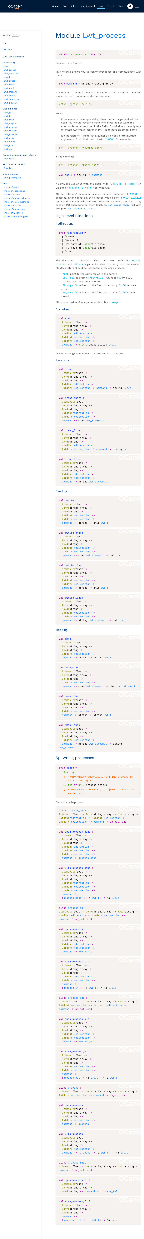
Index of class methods (16, 202)
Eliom (74, 6)
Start (120, 6)
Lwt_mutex (10, 81)
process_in (75, 904)
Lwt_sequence (12, 99)
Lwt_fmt (8, 145)
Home (55, 6)
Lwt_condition (11, 73)
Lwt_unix (9, 138)
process (73, 1084)
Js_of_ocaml (88, 6)
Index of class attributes (17, 198)
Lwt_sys (8, 149)
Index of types (11, 187)
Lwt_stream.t (95, 417)
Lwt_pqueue (10, 102)
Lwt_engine (10, 123)
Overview (7, 49)
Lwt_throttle (10, 130)
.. (96, 54)
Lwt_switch (10, 95)
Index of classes (12, 205)
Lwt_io (7, 116)
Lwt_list (8, 77)
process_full (77, 1159)
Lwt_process (10, 127)
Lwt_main (9, 119)
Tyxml (110, 6)
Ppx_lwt (8, 168)
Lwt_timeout (11, 134)
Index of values (12, 194)
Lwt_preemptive (12, 177)
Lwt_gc (8, 112)
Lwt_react (9, 158)
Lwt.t (112, 341)
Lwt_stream (10, 91)
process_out (76, 994)
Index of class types (14, 209)
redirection (80, 330)
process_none (77, 807)
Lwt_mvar (9, 84)
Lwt (101, 6)
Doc (65, 6)
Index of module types (16, 216)
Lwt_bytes (9, 141)
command (97, 175)
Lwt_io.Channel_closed (82, 207)
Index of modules (13, 212)
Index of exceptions (14, 191)
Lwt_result (10, 70)
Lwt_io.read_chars (118, 203)
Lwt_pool (9, 88)
